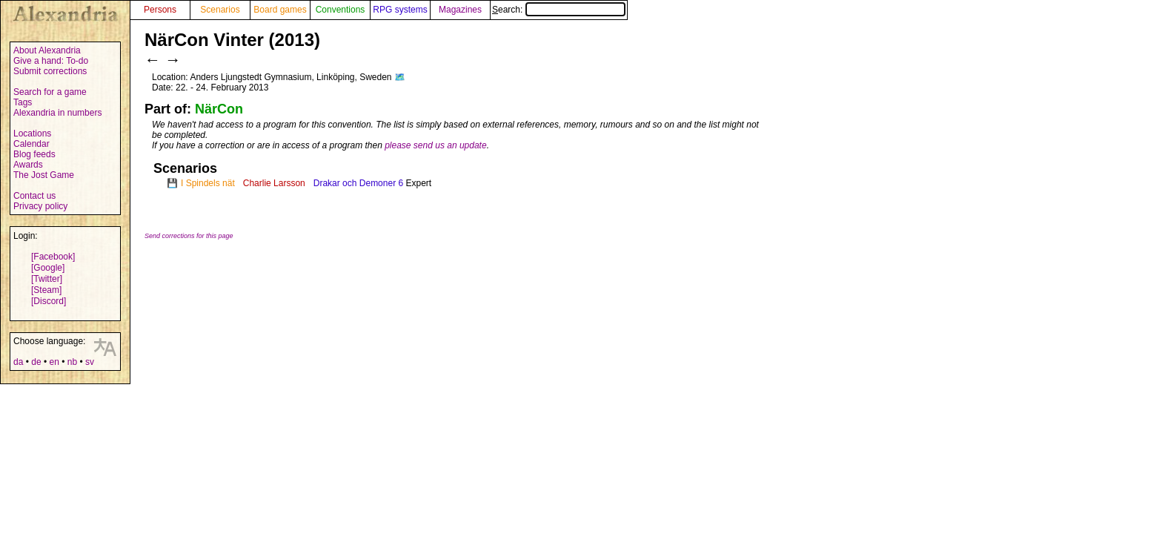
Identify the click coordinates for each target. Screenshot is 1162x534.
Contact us (34, 196)
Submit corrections (50, 71)
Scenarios (219, 9)
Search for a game (50, 92)
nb (72, 362)
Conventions (340, 9)
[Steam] (46, 290)
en (54, 362)
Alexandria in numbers (57, 113)
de (36, 362)
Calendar (31, 144)
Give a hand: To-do (50, 61)
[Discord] (48, 301)
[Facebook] (53, 256)
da (18, 362)
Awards (28, 164)
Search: (558, 9)
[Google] (47, 268)
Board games (279, 9)
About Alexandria (47, 50)
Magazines (460, 9)
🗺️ (399, 77)
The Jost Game (43, 175)
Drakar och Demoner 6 (358, 183)
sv (89, 362)
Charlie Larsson (274, 183)
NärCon (219, 109)
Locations (32, 133)
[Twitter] (46, 279)
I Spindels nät (208, 183)
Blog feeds (34, 154)
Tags (22, 102)
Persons (160, 9)
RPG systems (400, 9)
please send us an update (435, 145)
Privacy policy (40, 206)
